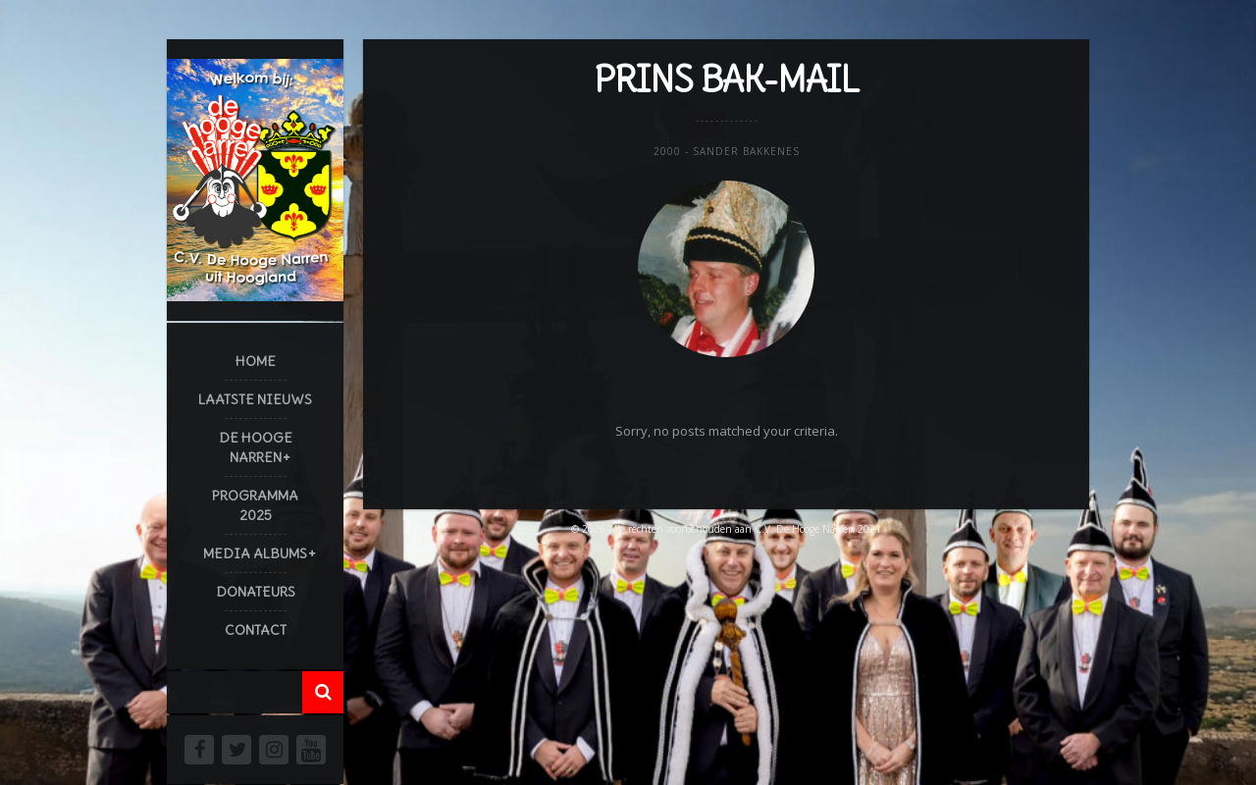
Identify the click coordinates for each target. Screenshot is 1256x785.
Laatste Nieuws (255, 399)
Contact (256, 630)
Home (256, 361)
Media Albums (255, 553)
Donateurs (255, 592)
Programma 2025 (255, 505)
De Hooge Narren (255, 447)
